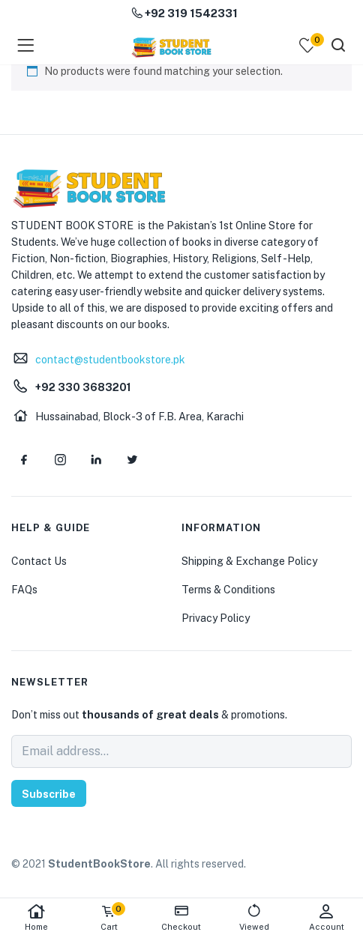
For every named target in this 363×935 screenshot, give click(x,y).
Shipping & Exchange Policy (249, 561)
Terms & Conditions (228, 590)
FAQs (24, 590)
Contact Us (39, 561)
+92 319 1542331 (184, 13)
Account (326, 917)
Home (36, 917)
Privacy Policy (216, 618)
